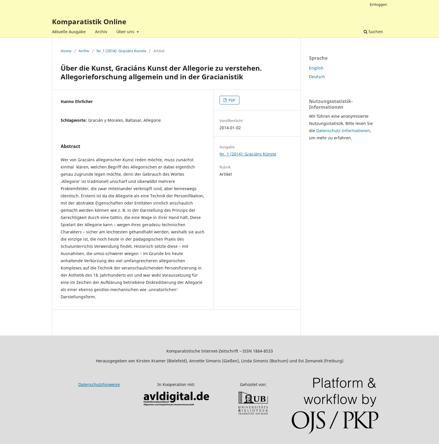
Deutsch (317, 76)
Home (66, 50)
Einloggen (378, 4)
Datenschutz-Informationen (343, 130)
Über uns (125, 31)
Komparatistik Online (89, 21)
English (316, 68)
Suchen (373, 31)
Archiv (101, 31)
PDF (231, 100)
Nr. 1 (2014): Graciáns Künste (121, 50)
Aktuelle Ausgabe (69, 31)
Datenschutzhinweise (99, 384)
